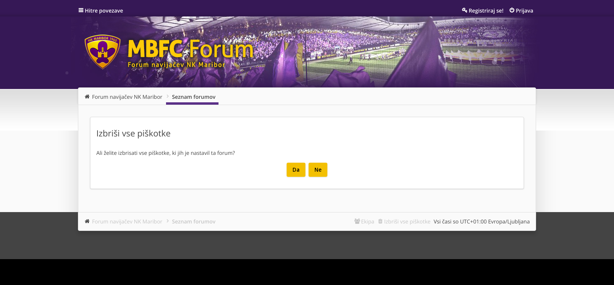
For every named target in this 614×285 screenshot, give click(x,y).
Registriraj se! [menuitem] (486, 10)
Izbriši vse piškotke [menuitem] (407, 221)
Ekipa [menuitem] (367, 221)
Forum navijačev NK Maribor (127, 221)
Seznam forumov (193, 221)
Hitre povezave (104, 10)
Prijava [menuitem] (524, 10)
